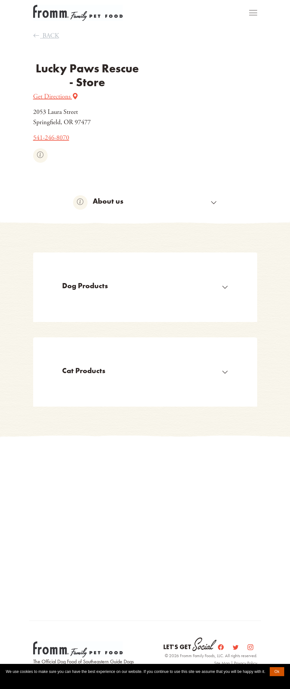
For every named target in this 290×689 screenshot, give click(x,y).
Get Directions (56, 97)
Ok (277, 671)
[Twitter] (236, 647)
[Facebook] (221, 647)
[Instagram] (250, 647)
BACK (46, 36)
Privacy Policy (245, 663)
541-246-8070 (51, 138)
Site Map (222, 663)
